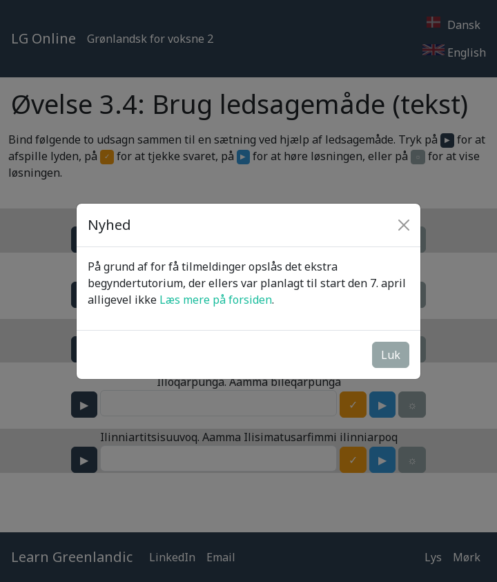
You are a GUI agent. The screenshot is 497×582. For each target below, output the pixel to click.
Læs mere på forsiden (215, 299)
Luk (390, 354)
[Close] (404, 225)
